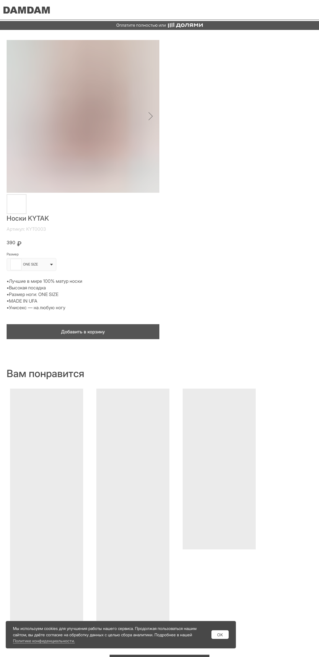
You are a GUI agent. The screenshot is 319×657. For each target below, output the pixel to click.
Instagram (220, 524)
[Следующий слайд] (147, 116)
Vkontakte (220, 560)
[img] (309, 10)
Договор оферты (225, 604)
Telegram (219, 533)
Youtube (218, 551)
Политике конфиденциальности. (44, 640)
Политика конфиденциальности (238, 596)
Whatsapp (220, 542)
